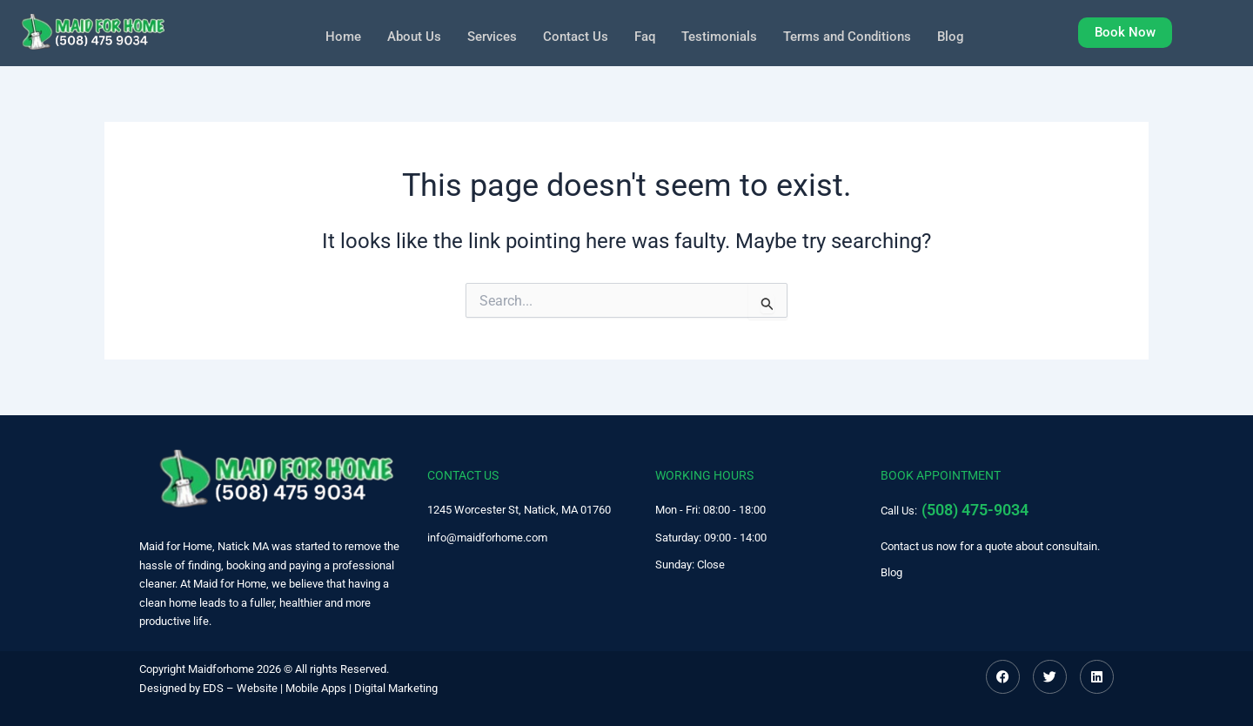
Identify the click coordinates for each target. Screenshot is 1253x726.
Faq (642, 35)
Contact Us (571, 35)
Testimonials (720, 35)
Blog (963, 35)
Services (485, 35)
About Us (403, 35)
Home (330, 35)
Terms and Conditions (855, 35)
